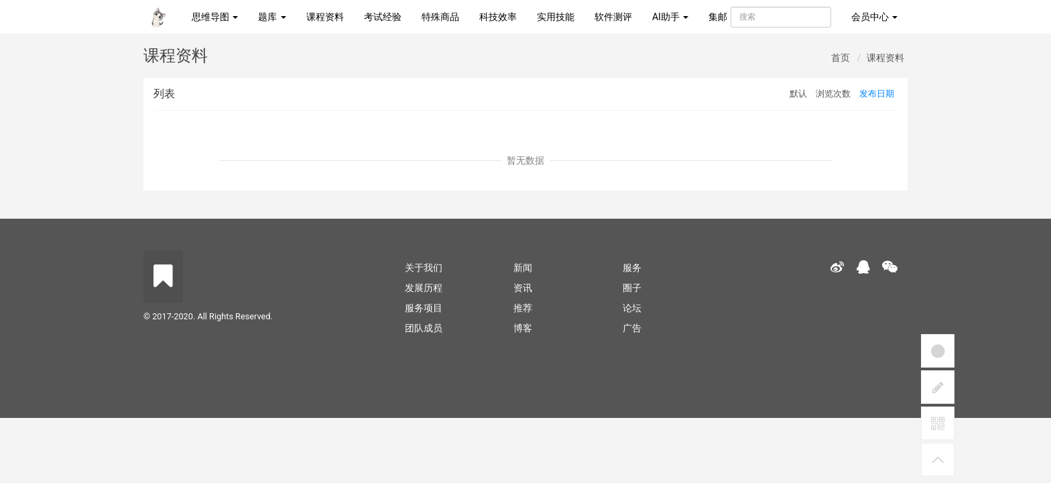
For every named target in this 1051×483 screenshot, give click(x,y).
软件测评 (613, 16)
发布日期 (876, 94)
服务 (632, 267)
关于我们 (423, 267)
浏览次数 (833, 94)
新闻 (522, 267)
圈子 (632, 287)
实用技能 (555, 16)
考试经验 (382, 16)
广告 (632, 328)
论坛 (632, 308)
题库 (272, 16)
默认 (798, 94)
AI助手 (670, 16)
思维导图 (215, 16)
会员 (874, 16)
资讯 (522, 287)
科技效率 (498, 16)
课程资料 (325, 16)
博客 (522, 328)
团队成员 (423, 328)
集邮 (717, 16)
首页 (840, 57)
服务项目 (423, 308)
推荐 (522, 308)
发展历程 (423, 287)
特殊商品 (440, 16)
